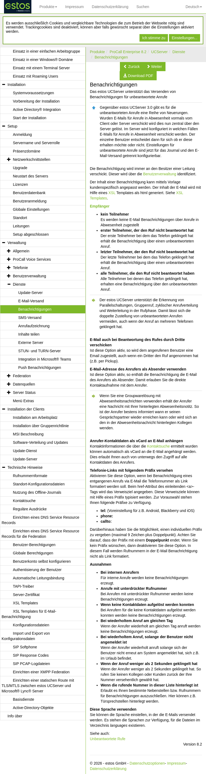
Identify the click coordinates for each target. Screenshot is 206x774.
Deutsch (194, 7)
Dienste (178, 52)
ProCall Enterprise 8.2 (128, 52)
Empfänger (99, 206)
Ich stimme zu (153, 38)
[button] (131, 66)
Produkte (48, 7)
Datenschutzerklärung (110, 7)
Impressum (74, 7)
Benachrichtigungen (111, 57)
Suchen (142, 7)
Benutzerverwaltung (159, 174)
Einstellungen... (184, 38)
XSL (111, 193)
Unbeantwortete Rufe (107, 739)
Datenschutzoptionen (147, 763)
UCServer (159, 52)
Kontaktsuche (158, 446)
